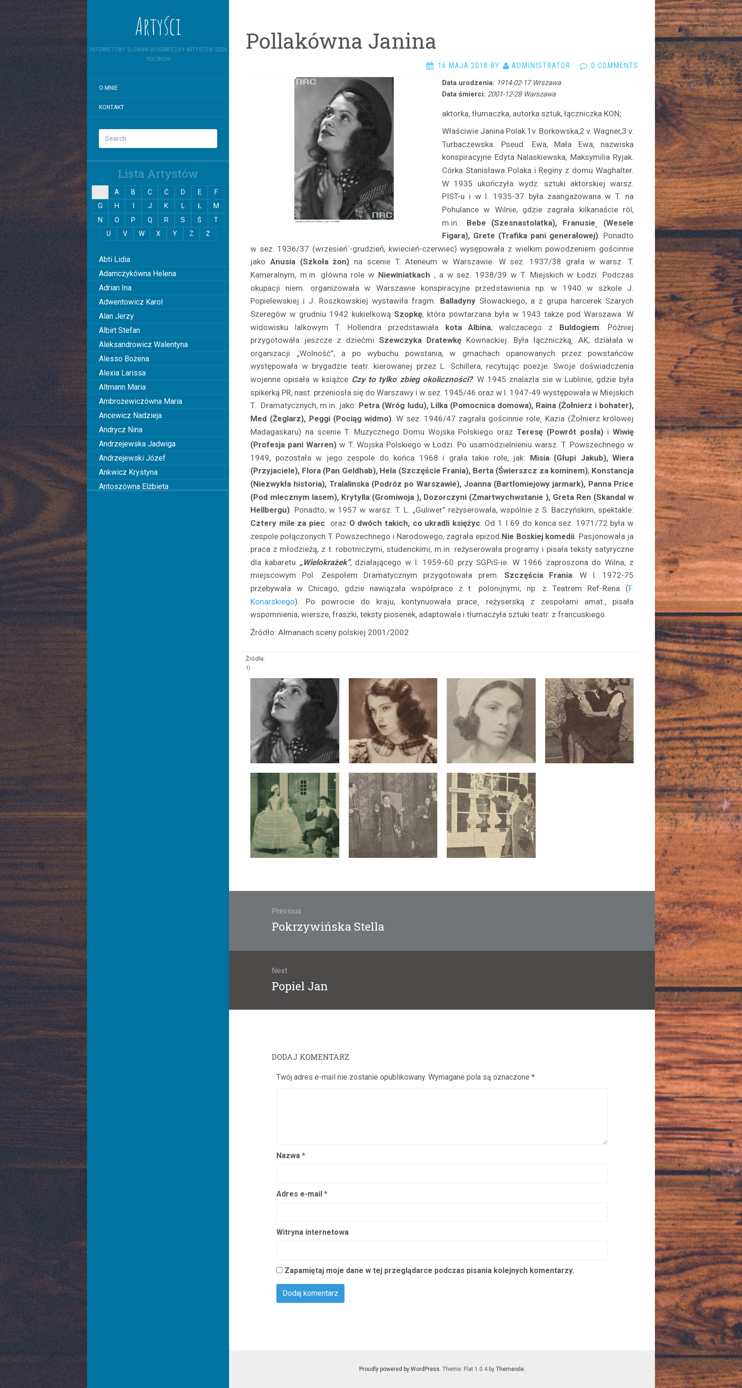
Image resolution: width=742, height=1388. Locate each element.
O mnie (108, 88)
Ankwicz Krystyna (128, 472)
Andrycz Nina (120, 429)
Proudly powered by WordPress (399, 1369)
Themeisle (510, 1369)
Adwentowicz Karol (131, 301)
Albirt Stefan (119, 330)
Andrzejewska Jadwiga (137, 443)
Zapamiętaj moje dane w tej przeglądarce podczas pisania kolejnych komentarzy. (429, 1270)
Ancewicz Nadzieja (130, 415)
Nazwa (290, 1155)
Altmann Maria (122, 387)
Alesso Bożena (124, 358)
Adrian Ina (115, 287)
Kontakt (111, 107)
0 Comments (614, 65)
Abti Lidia (114, 259)
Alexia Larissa (122, 372)
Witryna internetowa (312, 1232)
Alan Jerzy (116, 316)
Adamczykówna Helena (137, 273)
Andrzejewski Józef (132, 458)
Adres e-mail (301, 1193)
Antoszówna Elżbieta (133, 486)
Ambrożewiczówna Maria (140, 401)
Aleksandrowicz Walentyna (143, 344)
